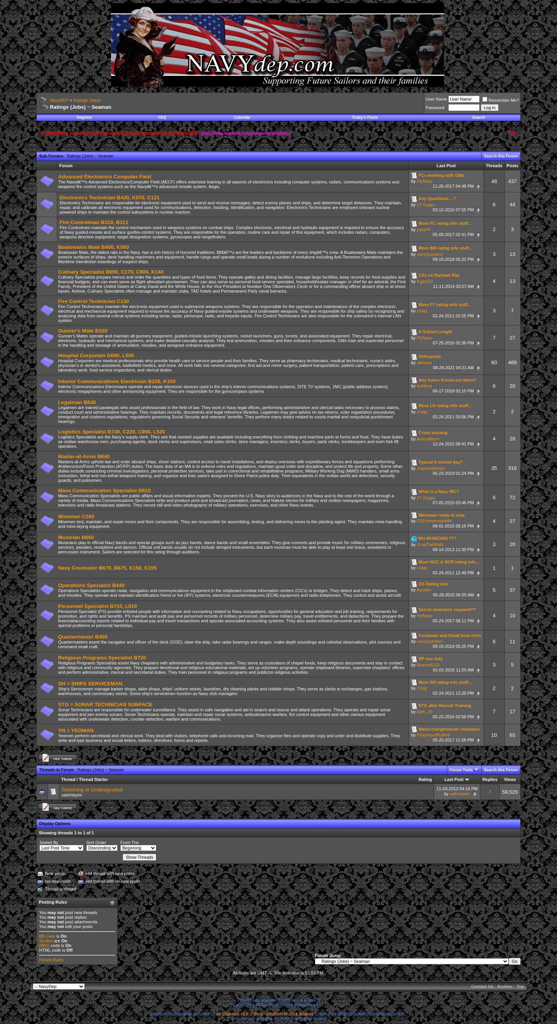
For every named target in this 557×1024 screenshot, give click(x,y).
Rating (425, 779)
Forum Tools (461, 770)
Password (434, 107)
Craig (422, 310)
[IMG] (44, 945)
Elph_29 (424, 711)
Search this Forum (501, 156)
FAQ (162, 117)
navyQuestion (430, 254)
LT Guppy (426, 204)
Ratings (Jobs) (87, 100)
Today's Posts (365, 117)
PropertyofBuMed (433, 735)
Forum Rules (51, 959)
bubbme (424, 386)
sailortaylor (72, 795)
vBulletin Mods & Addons (290, 1014)
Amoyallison (428, 439)
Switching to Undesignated (92, 790)
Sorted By (48, 842)
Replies (489, 779)
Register (84, 117)
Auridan (424, 589)
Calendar (242, 117)
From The (129, 842)
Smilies (46, 940)
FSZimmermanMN (434, 521)
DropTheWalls (430, 544)
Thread (68, 779)
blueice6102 (428, 665)
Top (520, 986)
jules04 (424, 229)
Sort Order (96, 842)
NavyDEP (59, 100)
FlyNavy (424, 181)
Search (478, 117)
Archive (505, 986)
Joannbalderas (431, 468)
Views (510, 779)
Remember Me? (500, 100)
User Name (436, 99)
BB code (47, 936)
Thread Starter (93, 779)
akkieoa (424, 362)
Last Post (454, 779)
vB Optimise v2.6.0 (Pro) (240, 1014)
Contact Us (482, 986)
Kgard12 (425, 281)
